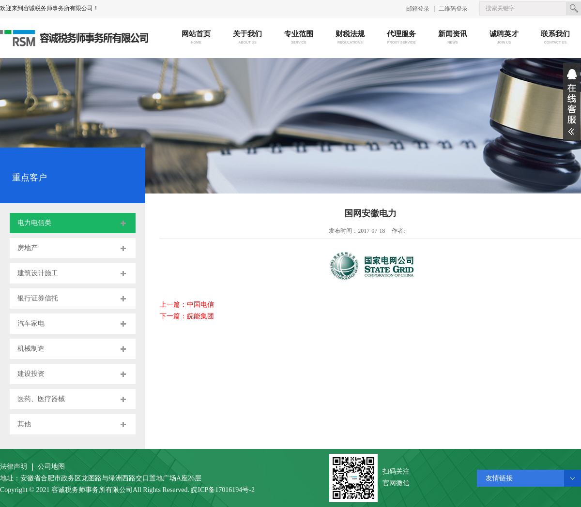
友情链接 (499, 478)
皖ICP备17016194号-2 (222, 489)
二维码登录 (453, 8)
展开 (572, 102)
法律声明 (13, 466)
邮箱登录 (417, 8)
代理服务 (401, 38)
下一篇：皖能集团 (187, 316)
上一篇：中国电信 (187, 304)
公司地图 (51, 466)
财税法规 (350, 38)
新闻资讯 (453, 38)
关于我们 (247, 38)
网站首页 (196, 38)
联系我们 (555, 38)
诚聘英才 (504, 38)
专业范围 (299, 38)
